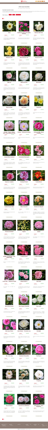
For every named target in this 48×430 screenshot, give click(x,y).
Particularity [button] (18, 14)
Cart (36, 1)
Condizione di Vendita (27, 429)
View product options (9, 92)
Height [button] (10, 14)
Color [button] (14, 14)
